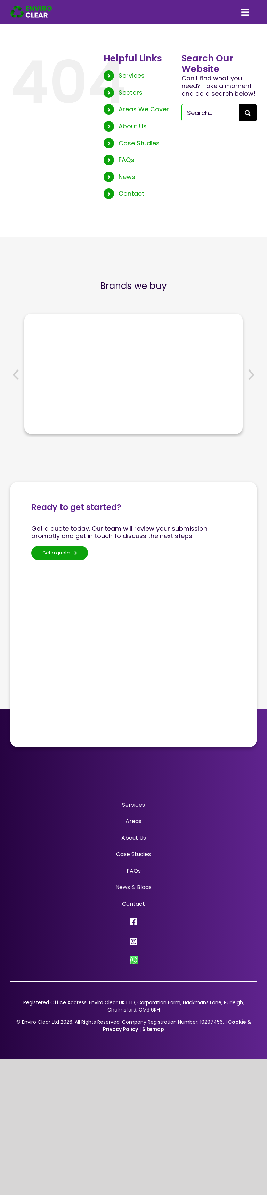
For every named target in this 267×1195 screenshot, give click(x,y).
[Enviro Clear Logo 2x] (31, 9)
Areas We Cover (144, 109)
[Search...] (210, 112)
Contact (131, 193)
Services (132, 75)
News (127, 176)
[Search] (248, 112)
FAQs (126, 159)
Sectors (131, 92)
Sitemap (153, 1029)
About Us (133, 126)
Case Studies (139, 143)
